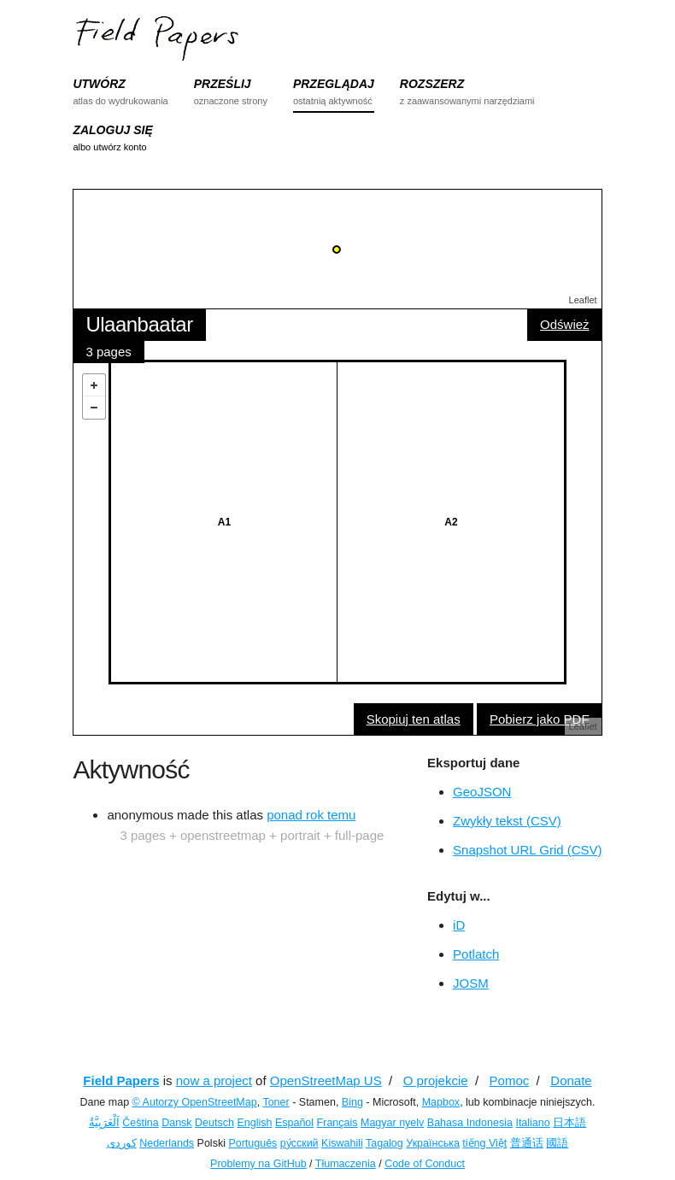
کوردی (122, 1143)
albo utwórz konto (109, 147)
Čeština (140, 1123)
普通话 (526, 1143)
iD (459, 925)
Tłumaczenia (345, 1164)
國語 (557, 1143)
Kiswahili (342, 1143)
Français (337, 1123)
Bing (352, 1102)
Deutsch (214, 1123)
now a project (214, 1080)
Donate (570, 1080)
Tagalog (384, 1143)
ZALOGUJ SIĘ (112, 130)
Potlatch (476, 954)
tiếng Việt (484, 1143)
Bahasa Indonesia (470, 1123)
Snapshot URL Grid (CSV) (527, 849)
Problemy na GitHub (258, 1164)
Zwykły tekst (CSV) (507, 820)
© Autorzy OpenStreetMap (194, 1102)
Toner (275, 1102)
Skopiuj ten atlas (414, 719)
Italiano (532, 1123)
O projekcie (435, 1080)
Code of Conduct (424, 1164)
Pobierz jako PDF (540, 719)
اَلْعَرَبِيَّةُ (104, 1123)
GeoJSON (482, 791)
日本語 (569, 1123)
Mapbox (441, 1102)
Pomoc (510, 1080)
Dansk (176, 1123)
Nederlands (166, 1143)
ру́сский (299, 1143)
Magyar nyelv (392, 1123)
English (254, 1123)
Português (252, 1143)
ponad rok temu (311, 814)
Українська (433, 1143)
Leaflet (583, 300)
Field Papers (121, 1080)
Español (294, 1123)
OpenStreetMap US (326, 1080)
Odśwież (565, 324)
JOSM (471, 983)
